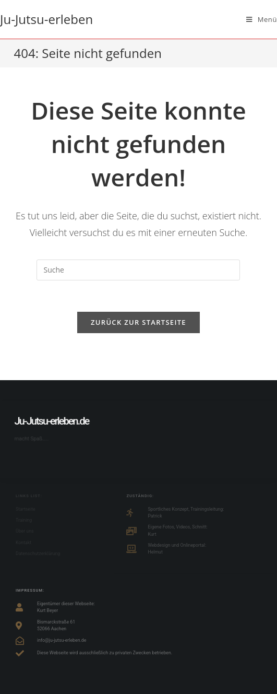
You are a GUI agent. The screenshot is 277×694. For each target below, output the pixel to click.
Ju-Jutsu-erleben (46, 19)
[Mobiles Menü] (261, 19)
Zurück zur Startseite (138, 322)
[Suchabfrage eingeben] (138, 270)
